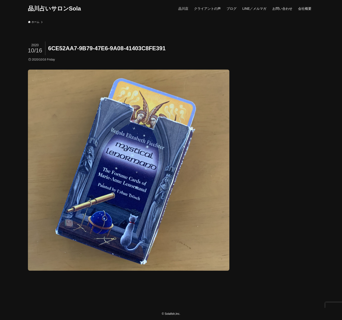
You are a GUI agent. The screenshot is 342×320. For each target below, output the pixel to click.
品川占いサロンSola (54, 8)
